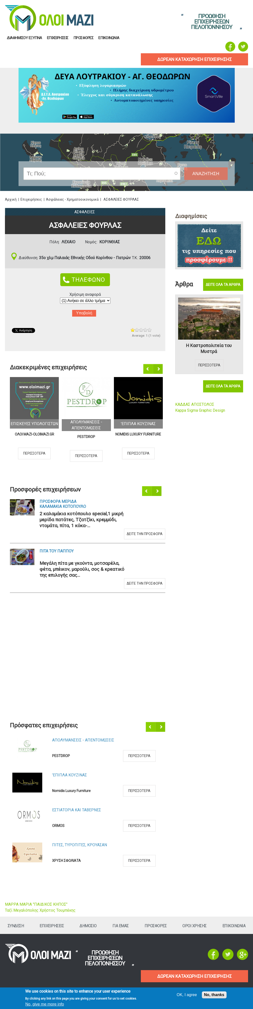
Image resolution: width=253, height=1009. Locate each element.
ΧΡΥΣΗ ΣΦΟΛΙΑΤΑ (66, 861)
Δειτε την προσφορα (145, 534)
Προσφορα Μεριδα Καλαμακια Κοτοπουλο (63, 504)
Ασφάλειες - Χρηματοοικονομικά (72, 199)
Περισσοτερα (34, 453)
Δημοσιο (88, 926)
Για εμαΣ (120, 926)
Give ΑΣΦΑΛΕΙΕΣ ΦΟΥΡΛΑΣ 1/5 (133, 330)
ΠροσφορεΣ (83, 38)
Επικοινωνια (108, 38)
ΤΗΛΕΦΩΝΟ (88, 279)
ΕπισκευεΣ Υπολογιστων (34, 423)
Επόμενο (158, 369)
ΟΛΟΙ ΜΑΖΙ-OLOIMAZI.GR (34, 434)
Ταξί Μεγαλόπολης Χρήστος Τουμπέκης (40, 910)
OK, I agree (187, 995)
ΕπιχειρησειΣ (57, 38)
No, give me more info (44, 1004)
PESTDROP (86, 437)
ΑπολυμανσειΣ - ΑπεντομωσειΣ (83, 740)
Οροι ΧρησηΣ (194, 926)
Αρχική (11, 199)
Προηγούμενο (148, 369)
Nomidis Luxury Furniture (138, 434)
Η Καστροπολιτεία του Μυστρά (209, 348)
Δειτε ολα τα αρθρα (223, 285)
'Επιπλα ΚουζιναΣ (138, 423)
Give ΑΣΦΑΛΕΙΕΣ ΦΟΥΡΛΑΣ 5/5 (150, 330)
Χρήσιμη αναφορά (85, 294)
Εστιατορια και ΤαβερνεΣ (76, 810)
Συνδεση (16, 926)
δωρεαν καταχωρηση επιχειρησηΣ (194, 59)
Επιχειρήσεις (31, 199)
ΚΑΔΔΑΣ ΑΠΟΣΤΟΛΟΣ (194, 404)
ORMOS (58, 826)
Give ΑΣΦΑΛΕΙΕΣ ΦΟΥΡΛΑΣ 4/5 (145, 330)
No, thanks (214, 995)
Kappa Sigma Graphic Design (200, 410)
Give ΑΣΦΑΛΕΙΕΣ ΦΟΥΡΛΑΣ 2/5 (137, 330)
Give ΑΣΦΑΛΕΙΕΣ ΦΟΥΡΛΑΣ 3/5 (141, 330)
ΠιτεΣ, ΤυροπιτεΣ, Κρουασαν (79, 845)
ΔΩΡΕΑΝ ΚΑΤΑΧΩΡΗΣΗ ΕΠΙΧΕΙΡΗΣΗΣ (194, 976)
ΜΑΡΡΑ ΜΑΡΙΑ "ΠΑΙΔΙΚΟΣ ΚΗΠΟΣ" (36, 904)
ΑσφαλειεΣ (84, 212)
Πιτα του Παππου (57, 551)
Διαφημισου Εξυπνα (24, 38)
